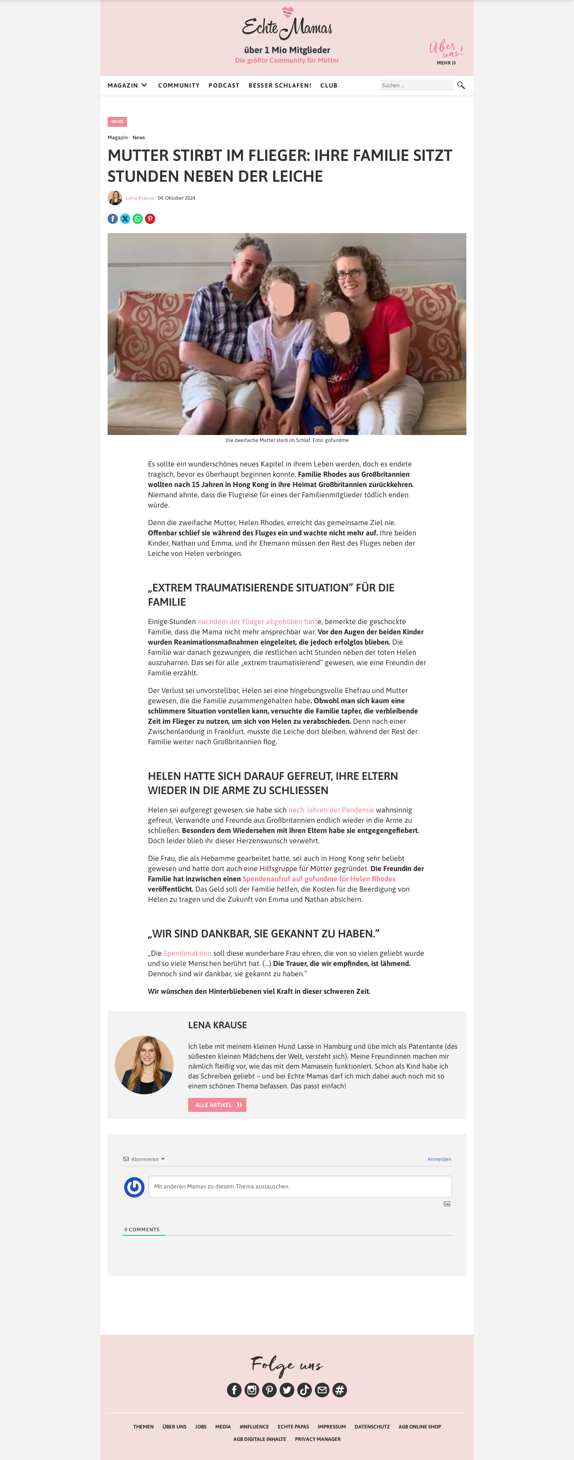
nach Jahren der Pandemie (332, 809)
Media (223, 1427)
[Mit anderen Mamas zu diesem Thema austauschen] (300, 1187)
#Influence (254, 1427)
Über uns (446, 52)
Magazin (123, 85)
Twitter (287, 1390)
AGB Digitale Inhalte (260, 1439)
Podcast (224, 85)
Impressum (332, 1427)
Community (179, 85)
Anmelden (438, 1159)
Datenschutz (372, 1427)
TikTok (304, 1390)
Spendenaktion (188, 953)
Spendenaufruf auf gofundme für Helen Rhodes (319, 878)
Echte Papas (293, 1427)
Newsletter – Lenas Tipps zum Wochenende (322, 1390)
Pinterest (269, 1390)
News (117, 121)
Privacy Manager (318, 1439)
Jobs (200, 1427)
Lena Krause (140, 198)
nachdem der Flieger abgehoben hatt (257, 621)
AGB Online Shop (420, 1427)
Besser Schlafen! (280, 85)
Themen (339, 1390)
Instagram (252, 1390)
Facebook (234, 1390)
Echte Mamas (287, 23)
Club (329, 85)
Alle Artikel (213, 1105)
